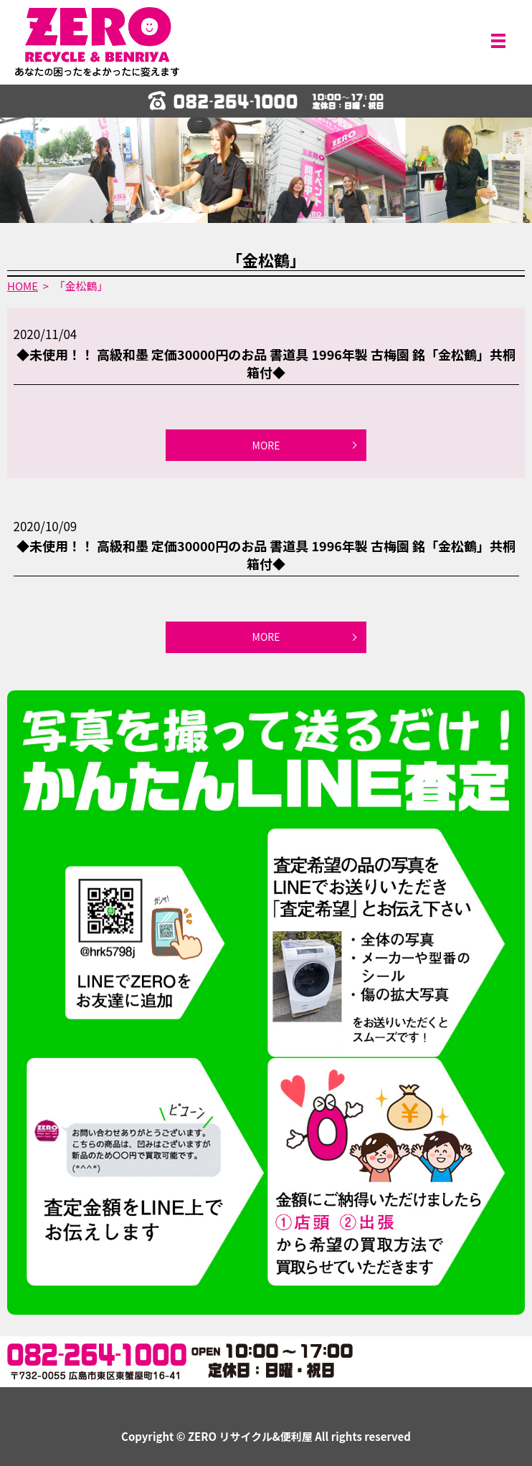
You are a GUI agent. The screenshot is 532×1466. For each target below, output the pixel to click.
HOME (22, 285)
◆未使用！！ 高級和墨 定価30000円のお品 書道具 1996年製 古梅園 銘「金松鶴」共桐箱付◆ (266, 363)
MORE (266, 445)
